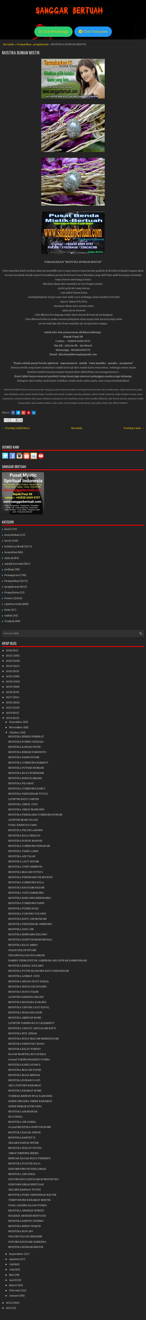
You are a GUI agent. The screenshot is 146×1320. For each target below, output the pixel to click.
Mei (12, 1274)
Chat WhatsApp (53, 31)
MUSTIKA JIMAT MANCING (26, 809)
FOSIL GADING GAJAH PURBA (27, 1205)
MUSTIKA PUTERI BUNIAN (26, 767)
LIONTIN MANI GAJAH (23, 819)
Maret (13, 1285)
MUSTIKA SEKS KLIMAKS (25, 778)
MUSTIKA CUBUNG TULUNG (27, 913)
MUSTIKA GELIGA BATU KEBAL (28, 981)
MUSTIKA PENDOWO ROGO (26, 1043)
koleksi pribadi (14, 546)
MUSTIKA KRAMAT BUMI (24, 1090)
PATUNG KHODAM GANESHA (27, 1241)
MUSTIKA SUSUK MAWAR (25, 840)
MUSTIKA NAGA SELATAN (25, 1012)
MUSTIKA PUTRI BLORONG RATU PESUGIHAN (38, 970)
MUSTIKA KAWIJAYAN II (24, 1064)
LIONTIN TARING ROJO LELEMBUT (31, 1023)
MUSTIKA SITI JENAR (22, 1033)
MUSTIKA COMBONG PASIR (26, 903)
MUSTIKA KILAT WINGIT (24, 1048)
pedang (9, 569)
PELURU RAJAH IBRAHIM (25, 1236)
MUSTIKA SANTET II (21, 1137)
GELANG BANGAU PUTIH (24, 1189)
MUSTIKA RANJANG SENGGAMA (29, 897)
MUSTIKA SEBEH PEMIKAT (26, 736)
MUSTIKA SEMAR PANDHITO (27, 752)
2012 (9, 1302)
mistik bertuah (13, 563)
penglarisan (40, 44)
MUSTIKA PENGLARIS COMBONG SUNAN (35, 814)
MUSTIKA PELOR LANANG (25, 830)
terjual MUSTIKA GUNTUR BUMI (29, 1127)
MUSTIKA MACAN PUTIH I (25, 872)
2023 (9, 665)
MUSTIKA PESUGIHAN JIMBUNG (30, 924)
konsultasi (10, 552)
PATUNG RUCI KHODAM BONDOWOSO (33, 1179)
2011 (9, 1307)
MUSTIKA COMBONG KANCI (26, 788)
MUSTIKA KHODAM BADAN (26, 887)
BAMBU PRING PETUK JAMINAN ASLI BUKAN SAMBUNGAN (47, 960)
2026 (9, 650)
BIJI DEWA (15, 1116)
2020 (9, 681)
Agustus (14, 1259)
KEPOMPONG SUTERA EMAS (27, 1168)
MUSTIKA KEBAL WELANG (25, 965)
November (16, 727)
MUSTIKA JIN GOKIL (22, 1174)
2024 (9, 660)
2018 (9, 692)
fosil (7, 529)
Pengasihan (24, 44)
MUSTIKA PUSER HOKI (23, 908)
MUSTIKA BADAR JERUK (24, 1132)
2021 (9, 676)
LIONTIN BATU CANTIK (23, 799)
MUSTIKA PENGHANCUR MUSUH (30, 877)
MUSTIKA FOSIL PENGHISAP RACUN (32, 1194)
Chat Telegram (93, 31)
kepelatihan (11, 534)
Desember (16, 721)
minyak (9, 557)
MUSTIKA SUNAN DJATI (24, 1080)
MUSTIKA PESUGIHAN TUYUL (28, 793)
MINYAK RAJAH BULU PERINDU (29, 1158)
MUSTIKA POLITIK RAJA (24, 1163)
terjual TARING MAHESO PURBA (29, 1059)
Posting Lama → (134, 428)
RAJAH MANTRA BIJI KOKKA (27, 1054)
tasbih (8, 615)
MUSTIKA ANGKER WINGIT (26, 1210)
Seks (7, 609)
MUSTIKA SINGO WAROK (24, 1226)
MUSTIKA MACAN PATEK (24, 1069)
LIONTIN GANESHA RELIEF (26, 996)
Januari (14, 1295)
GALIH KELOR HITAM (22, 950)
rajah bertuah (13, 604)
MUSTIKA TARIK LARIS (23, 851)
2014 (9, 712)
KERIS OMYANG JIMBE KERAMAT (30, 1101)
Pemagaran (11, 575)
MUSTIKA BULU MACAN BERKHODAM (33, 1038)
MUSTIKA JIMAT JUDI (23, 804)
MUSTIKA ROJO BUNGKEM (26, 772)
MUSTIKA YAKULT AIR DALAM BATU (32, 1028)
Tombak (9, 621)
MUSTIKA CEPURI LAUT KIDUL (28, 1007)
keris (7, 540)
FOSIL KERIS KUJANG (22, 824)
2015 (9, 707)
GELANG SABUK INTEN (23, 1142)
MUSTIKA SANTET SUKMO (26, 1220)
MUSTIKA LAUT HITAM (23, 861)
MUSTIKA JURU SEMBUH (25, 866)
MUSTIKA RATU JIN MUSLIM (27, 918)
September (16, 1253)
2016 (9, 702)
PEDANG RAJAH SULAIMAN (26, 955)
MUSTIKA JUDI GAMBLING (26, 892)
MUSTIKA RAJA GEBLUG (24, 835)
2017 (9, 697)
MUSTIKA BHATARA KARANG (27, 1002)
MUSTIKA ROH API (20, 1231)
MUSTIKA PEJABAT (21, 783)
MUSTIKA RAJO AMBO (23, 944)
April (12, 1280)
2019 (9, 686)
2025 (9, 655)
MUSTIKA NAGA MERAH (24, 1075)
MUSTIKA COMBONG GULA (26, 882)
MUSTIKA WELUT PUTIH (24, 1147)
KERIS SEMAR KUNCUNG (24, 1106)
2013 (9, 717)
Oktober (14, 732)
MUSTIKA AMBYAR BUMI (24, 1017)
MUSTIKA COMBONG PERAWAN (29, 845)
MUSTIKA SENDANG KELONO (27, 934)
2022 (9, 671)
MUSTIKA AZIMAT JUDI (24, 976)
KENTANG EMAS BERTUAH (26, 1184)
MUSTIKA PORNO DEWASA (26, 741)
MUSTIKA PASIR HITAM (23, 757)
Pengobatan (11, 592)
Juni (12, 1269)
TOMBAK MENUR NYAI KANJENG (30, 1095)
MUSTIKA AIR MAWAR (22, 1111)
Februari (15, 1290)
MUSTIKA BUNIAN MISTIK (21, 52)
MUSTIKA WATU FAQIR (23, 991)
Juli (11, 1264)
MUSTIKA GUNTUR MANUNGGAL (30, 939)
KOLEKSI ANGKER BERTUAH (27, 1215)
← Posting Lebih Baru (15, 428)
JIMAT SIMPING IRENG (23, 1153)
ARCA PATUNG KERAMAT (24, 1085)
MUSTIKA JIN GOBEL (22, 1121)
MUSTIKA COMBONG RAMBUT (28, 762)
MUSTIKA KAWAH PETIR (24, 746)
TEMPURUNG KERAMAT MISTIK (29, 1199)
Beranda (8, 44)
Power (8, 598)
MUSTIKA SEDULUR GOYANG (27, 986)
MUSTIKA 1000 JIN (21, 929)
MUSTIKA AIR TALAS (21, 856)
